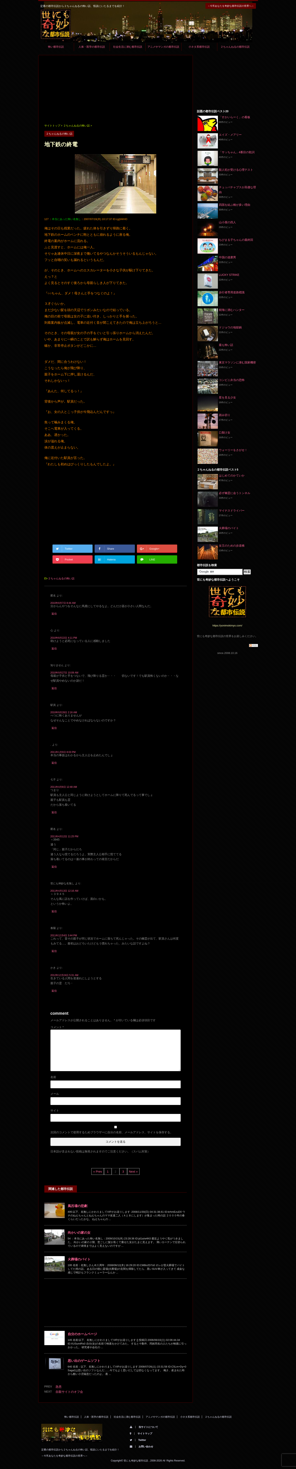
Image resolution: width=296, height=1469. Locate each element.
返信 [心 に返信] (54, 648)
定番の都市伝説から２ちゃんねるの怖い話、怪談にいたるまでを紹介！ (80, 1449)
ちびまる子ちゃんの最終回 (236, 239)
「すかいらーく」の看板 (234, 117)
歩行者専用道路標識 (232, 292)
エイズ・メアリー (230, 134)
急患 (59, 1386)
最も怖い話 (226, 345)
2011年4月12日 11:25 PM (64, 836)
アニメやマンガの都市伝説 (163, 46)
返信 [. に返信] (54, 762)
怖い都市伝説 (56, 46)
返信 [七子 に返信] (54, 812)
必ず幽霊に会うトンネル (234, 493)
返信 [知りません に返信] (54, 688)
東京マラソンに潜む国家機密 (237, 362)
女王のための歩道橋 (232, 545)
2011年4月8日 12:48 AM (63, 787)
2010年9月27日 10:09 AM (64, 672)
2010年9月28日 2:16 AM (63, 712)
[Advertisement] (115, 89)
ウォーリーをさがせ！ (233, 450)
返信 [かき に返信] (54, 990)
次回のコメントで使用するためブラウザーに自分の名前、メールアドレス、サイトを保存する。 (111, 1132)
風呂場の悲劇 (77, 1206)
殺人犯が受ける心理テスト (236, 169)
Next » (133, 1171)
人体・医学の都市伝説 (92, 46)
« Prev (97, 1171)
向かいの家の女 (79, 1232)
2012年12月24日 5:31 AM (64, 975)
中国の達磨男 (227, 257)
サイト (54, 1110)
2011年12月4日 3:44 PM (63, 935)
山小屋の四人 (227, 222)
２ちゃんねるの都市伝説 (235, 46)
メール (54, 1093)
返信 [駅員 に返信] (54, 728)
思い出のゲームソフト (84, 1360)
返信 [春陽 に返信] (54, 951)
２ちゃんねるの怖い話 (61, 578)
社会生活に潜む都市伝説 (127, 46)
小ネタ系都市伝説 (199, 46)
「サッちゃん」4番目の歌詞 (237, 152)
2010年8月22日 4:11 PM (63, 637)
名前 (53, 1077)
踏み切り (224, 415)
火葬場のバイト (79, 1259)
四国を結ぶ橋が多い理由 (234, 204)
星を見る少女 (227, 397)
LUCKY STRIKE (229, 274)
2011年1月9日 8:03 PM (63, 752)
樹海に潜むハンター (232, 309)
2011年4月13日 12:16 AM (64, 890)
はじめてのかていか (232, 475)
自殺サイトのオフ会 (69, 1391)
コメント (57, 1027)
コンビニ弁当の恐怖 (232, 380)
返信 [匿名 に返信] (54, 613)
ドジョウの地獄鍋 (230, 327)
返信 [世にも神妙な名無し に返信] (54, 911)
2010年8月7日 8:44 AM (63, 603)
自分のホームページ (82, 1334)
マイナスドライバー (232, 510)
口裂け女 (224, 432)
